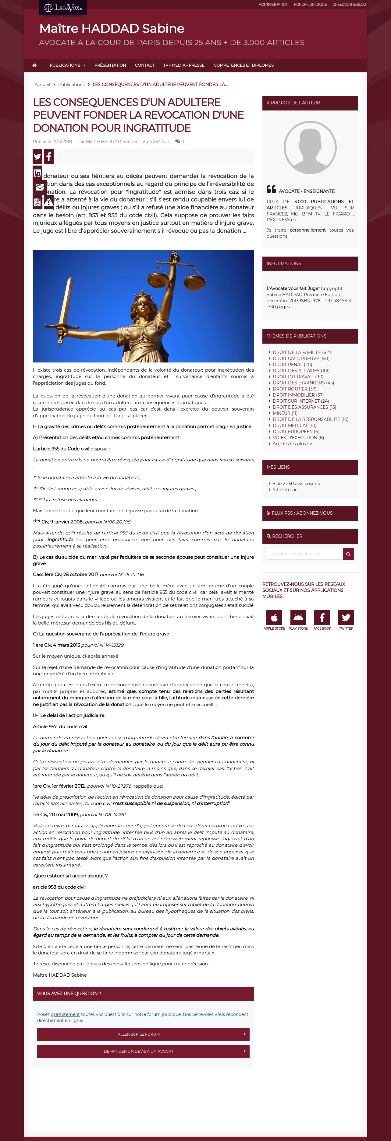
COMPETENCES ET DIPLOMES (244, 65)
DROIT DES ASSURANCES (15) (304, 407)
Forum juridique (310, 4)
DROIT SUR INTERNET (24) (301, 401)
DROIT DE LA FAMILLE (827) (303, 352)
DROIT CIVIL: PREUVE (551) (301, 358)
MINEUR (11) (285, 413)
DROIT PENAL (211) (292, 364)
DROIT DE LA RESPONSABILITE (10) (311, 419)
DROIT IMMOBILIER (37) (298, 395)
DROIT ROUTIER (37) (295, 389)
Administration (273, 4)
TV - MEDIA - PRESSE (183, 65)
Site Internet (286, 489)
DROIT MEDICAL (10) (295, 425)
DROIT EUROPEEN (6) (296, 431)
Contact (144, 65)
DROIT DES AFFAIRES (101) (301, 370)
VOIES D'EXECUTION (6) (298, 437)
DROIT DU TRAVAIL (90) (298, 377)
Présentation (110, 65)
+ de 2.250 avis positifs (296, 483)
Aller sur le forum (184, 1034)
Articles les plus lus (293, 443)
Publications (65, 65)
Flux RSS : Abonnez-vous (302, 513)
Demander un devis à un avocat (177, 1051)
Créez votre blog (349, 4)
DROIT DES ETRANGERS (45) (303, 383)
